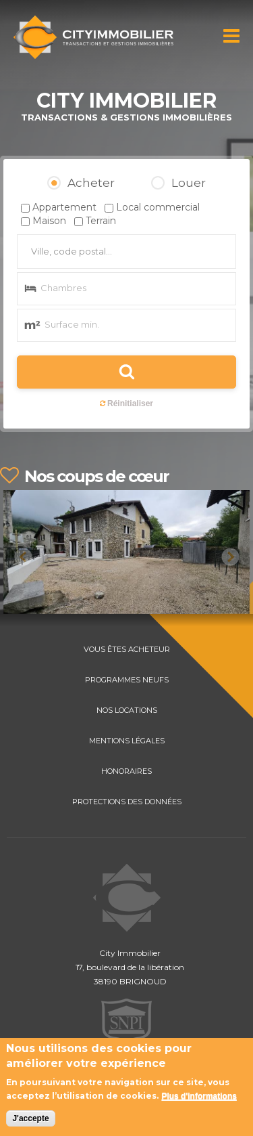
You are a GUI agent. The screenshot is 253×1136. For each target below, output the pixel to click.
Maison (49, 221)
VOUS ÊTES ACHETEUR (127, 649)
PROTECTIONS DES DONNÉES (126, 801)
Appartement (64, 207)
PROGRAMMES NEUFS (127, 679)
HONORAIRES (126, 771)
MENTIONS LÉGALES (127, 740)
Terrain (101, 221)
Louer (188, 183)
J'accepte (30, 1119)
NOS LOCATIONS (126, 710)
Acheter (91, 183)
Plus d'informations (199, 1097)
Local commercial (158, 207)
